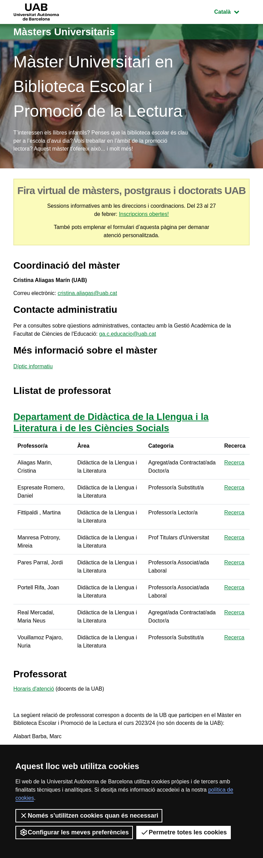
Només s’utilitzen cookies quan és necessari (89, 815)
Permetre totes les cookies (183, 832)
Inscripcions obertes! (144, 214)
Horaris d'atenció (33, 691)
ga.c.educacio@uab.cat (128, 335)
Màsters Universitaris (65, 31)
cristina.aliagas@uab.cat (88, 294)
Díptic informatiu (33, 368)
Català (232, 11)
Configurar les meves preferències (74, 832)
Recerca (234, 464)
